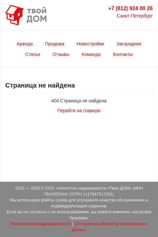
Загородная (129, 43)
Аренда (25, 43)
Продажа (54, 43)
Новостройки (90, 43)
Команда (91, 54)
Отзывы (60, 54)
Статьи (32, 54)
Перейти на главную (79, 110)
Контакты (122, 54)
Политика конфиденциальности (40, 224)
